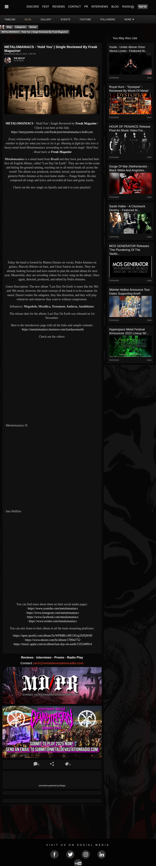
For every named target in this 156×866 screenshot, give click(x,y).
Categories (20, 27)
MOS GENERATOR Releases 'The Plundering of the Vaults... (129, 249)
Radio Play (75, 657)
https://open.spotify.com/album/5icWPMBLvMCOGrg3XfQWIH (52, 635)
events (65, 19)
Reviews (27, 657)
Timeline (10, 19)
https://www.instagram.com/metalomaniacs (53, 612)
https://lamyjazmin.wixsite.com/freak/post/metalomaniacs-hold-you (52, 132)
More (129, 19)
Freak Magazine (86, 123)
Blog (9, 27)
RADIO (126, 6)
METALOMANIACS (19, 123)
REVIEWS (58, 6)
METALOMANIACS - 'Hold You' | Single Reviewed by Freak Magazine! (35, 32)
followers (107, 19)
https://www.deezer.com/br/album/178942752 (52, 640)
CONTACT (74, 6)
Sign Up (142, 7)
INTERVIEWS (99, 6)
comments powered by (52, 785)
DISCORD (32, 6)
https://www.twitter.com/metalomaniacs (53, 621)
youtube (85, 19)
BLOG (115, 6)
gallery (46, 19)
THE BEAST (19, 58)
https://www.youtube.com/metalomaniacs (53, 608)
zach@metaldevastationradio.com (58, 663)
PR (86, 6)
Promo (59, 657)
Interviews (44, 657)
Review (32, 27)
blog (28, 19)
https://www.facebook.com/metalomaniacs (52, 617)
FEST (45, 6)
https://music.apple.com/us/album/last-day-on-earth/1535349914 (53, 644)
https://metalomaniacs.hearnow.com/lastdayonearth (53, 329)
